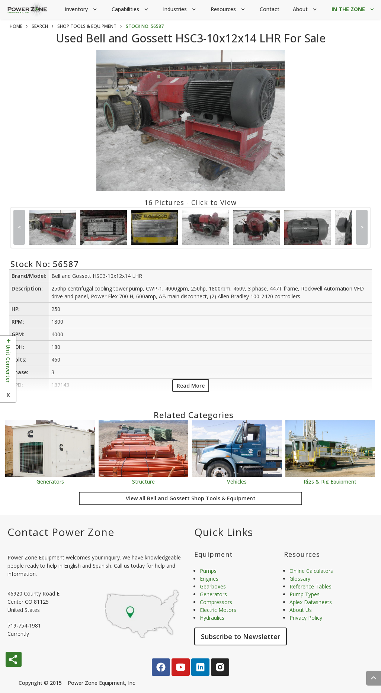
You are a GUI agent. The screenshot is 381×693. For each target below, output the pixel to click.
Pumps (208, 570)
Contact (269, 9)
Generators (50, 481)
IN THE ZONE (353, 9)
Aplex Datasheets (310, 602)
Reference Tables (310, 586)
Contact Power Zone (60, 532)
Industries (180, 9)
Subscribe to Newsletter (240, 636)
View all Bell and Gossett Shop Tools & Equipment (191, 498)
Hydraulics (212, 617)
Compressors (216, 602)
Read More (191, 385)
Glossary (299, 578)
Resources (228, 9)
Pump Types (304, 594)
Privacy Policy (305, 617)
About (305, 9)
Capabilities (131, 9)
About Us (300, 609)
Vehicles (237, 481)
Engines (209, 578)
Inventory (81, 9)
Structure (143, 481)
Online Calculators (311, 570)
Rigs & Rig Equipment (330, 481)
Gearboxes (213, 586)
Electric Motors (218, 609)
